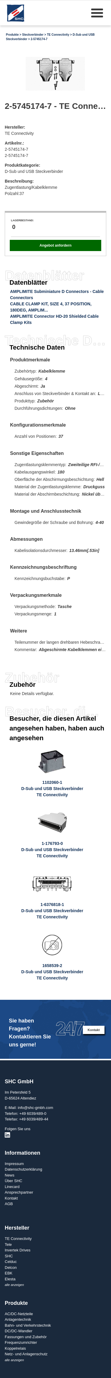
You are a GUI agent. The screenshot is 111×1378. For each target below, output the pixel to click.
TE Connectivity (58, 34)
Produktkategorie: (22, 165)
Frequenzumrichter (21, 1342)
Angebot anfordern (55, 245)
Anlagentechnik (18, 1319)
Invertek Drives (17, 1250)
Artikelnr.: (14, 143)
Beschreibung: (19, 181)
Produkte (12, 34)
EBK (8, 1273)
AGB (9, 1204)
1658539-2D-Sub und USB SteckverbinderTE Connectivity (52, 971)
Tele (8, 1244)
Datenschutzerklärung (23, 1169)
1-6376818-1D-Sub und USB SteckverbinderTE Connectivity (52, 910)
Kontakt (94, 1030)
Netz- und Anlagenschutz (26, 1354)
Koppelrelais (15, 1348)
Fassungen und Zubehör (26, 1337)
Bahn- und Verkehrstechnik (28, 1325)
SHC (9, 1256)
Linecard (12, 1186)
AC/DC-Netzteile (19, 1314)
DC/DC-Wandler (18, 1331)
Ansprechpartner (19, 1192)
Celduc (11, 1261)
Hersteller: (15, 127)
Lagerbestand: (22, 220)
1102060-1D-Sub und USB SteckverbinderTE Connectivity (52, 788)
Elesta (10, 1279)
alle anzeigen (14, 1285)
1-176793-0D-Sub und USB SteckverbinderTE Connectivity (52, 849)
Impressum (14, 1163)
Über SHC (13, 1181)
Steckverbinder (33, 34)
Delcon (11, 1267)
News (10, 1175)
